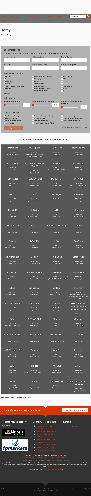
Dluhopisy (37, 79)
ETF (64, 79)
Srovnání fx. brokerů (16, 16)
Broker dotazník (48, 489)
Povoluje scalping (69, 116)
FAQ (3, 21)
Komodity (8, 88)
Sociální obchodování (39, 65)
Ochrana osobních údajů (39, 490)
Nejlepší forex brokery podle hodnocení (46, 441)
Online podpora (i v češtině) (43, 116)
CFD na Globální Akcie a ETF (15, 86)
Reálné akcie (67, 86)
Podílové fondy (39, 83)
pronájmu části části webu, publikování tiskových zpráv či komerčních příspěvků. (45, 457)
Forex (65, 91)
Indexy (7, 93)
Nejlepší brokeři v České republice (44, 427)
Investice (59, 16)
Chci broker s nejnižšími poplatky (75, 410)
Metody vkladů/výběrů (68, 65)
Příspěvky (48, 16)
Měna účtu (7, 65)
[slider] (5, 105)
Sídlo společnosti (38, 57)
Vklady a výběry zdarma (13, 120)
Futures (8, 83)
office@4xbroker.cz (74, 426)
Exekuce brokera (9, 57)
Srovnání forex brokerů (36, 489)
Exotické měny (10, 79)
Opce (65, 81)
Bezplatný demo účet (41, 120)
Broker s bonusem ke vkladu (46, 447)
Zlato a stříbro (39, 86)
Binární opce (67, 76)
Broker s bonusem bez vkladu (46, 445)
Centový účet (9, 123)
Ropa (65, 88)
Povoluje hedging (11, 118)
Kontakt (11, 21)
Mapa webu (57, 489)
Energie (8, 76)
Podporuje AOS (39, 118)
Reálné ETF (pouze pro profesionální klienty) (42, 89)
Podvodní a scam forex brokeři (46, 450)
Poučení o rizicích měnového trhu (53, 469)
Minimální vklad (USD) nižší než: (43, 101)
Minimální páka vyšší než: (12, 101)
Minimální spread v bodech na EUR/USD (71, 103)
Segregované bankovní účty (72, 118)
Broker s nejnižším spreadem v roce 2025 (47, 435)
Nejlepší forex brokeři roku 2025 (47, 431)
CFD (64, 83)
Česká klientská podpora (71, 120)
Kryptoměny (9, 81)
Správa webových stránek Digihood (81, 489)
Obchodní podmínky (53, 490)
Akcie (36, 81)
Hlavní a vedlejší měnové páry (44, 76)
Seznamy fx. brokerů (34, 16)
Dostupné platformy (68, 57)
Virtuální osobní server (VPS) (44, 123)
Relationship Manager (12, 116)
